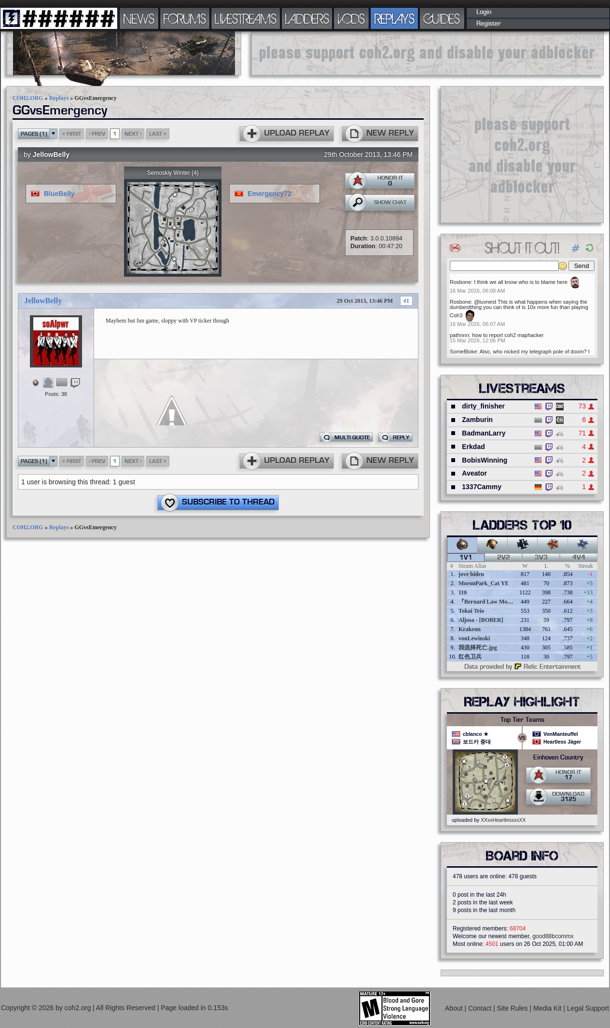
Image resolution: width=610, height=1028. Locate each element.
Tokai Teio (471, 610)
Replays (59, 98)
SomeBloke (463, 351)
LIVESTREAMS (246, 18)
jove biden (471, 574)
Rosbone (460, 282)
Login (483, 12)
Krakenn (469, 629)
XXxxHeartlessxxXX (503, 820)
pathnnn (459, 335)
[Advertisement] (522, 154)
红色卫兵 (470, 656)
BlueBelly (59, 193)
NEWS (139, 18)
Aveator (474, 473)
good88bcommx (552, 936)
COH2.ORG (28, 98)
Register (488, 23)
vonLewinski (474, 638)
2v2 (503, 557)
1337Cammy (481, 487)
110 (462, 592)
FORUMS (185, 18)
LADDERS (307, 18)
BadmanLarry (483, 433)
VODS (351, 18)
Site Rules (513, 1008)
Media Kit (548, 1008)
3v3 (541, 557)
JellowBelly (51, 154)
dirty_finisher (483, 406)
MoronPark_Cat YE (483, 583)
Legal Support (588, 1008)
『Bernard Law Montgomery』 (497, 601)
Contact (480, 1008)
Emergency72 (269, 193)
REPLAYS (394, 18)
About (454, 1008)
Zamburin (477, 419)
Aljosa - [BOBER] (480, 620)
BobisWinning (484, 460)
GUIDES (442, 18)
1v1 (465, 557)
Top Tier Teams (522, 720)
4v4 (578, 557)
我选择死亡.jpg (477, 647)
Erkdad (473, 447)
